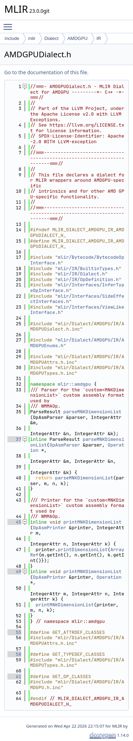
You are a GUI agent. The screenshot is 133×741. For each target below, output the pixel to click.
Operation (108, 577)
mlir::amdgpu (74, 384)
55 (14, 632)
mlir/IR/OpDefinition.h (88, 279)
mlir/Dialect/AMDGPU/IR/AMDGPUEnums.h (77, 343)
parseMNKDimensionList (92, 412)
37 (14, 439)
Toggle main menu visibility (10, 23)
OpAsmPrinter (49, 528)
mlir (31, 38)
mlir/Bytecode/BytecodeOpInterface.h (77, 260)
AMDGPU (77, 38)
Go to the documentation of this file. (46, 72)
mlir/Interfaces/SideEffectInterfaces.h (77, 299)
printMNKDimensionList (92, 522)
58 (14, 654)
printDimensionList (82, 550)
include (12, 38)
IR (98, 38)
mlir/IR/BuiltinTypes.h (88, 269)
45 (14, 522)
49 (14, 571)
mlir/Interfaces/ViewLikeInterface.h (77, 310)
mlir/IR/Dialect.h (81, 274)
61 (14, 676)
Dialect (51, 38)
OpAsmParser (65, 445)
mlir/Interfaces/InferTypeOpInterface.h (77, 287)
